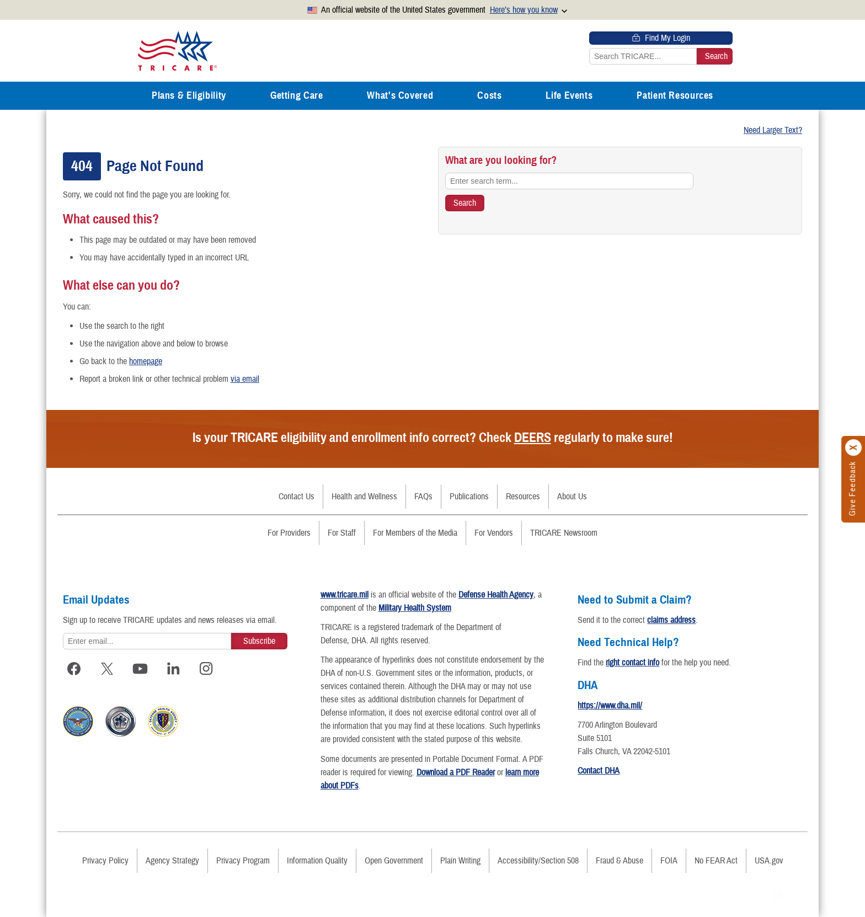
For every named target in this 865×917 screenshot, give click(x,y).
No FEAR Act (716, 860)
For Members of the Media (415, 533)
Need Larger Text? (773, 130)
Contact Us (296, 496)
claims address (671, 620)
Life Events (569, 95)
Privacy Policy (105, 860)
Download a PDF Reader (456, 772)
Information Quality (317, 860)
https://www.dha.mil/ (610, 705)
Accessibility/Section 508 (538, 860)
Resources (523, 496)
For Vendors (493, 533)
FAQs (423, 496)
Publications (469, 496)
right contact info (632, 662)
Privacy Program (243, 860)
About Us (572, 496)
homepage (145, 361)
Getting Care (296, 95)
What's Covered (400, 95)
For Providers (289, 533)
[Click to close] (854, 447)
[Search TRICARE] (464, 203)
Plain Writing (460, 860)
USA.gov (769, 860)
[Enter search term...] (569, 181)
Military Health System (414, 608)
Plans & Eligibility (189, 95)
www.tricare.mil (345, 594)
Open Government (394, 860)
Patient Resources (675, 95)
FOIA (668, 860)
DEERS (532, 437)
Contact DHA (599, 770)
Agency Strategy (172, 860)
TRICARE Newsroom (563, 533)
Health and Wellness (364, 496)
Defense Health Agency (495, 594)
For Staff (342, 533)
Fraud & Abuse (619, 860)
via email (245, 379)
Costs (489, 95)
